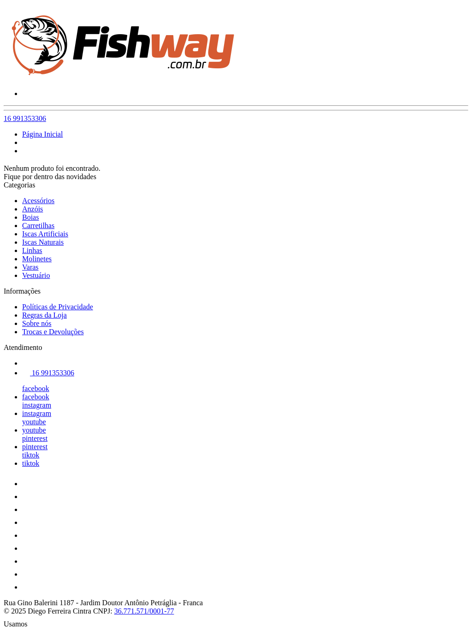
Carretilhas (38, 225)
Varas (30, 267)
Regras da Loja (44, 315)
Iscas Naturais (43, 242)
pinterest (34, 438)
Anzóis (32, 209)
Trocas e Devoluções (53, 332)
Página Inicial (42, 134)
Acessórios (38, 201)
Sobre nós (37, 323)
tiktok (30, 455)
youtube (34, 422)
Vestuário (36, 275)
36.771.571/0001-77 (144, 611)
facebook (35, 388)
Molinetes (37, 259)
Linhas (32, 250)
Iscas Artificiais (45, 234)
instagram (36, 405)
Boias (30, 217)
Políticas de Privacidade (57, 307)
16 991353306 (25, 118)
